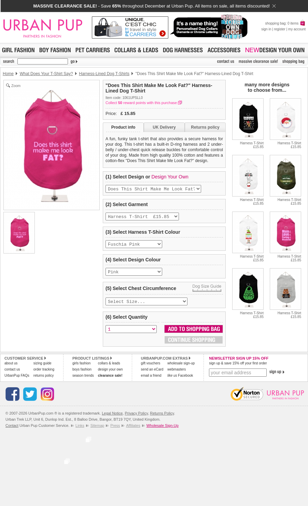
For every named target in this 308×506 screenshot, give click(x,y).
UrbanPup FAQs (16, 380)
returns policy (43, 380)
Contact (11, 430)
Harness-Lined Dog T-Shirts (104, 73)
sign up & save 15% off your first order (238, 368)
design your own (110, 374)
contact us (12, 374)
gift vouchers (150, 368)
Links (79, 430)
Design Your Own (170, 176)
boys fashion (82, 374)
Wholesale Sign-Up (162, 430)
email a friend (151, 380)
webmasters (176, 374)
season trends (83, 380)
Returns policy (205, 127)
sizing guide (42, 368)
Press (115, 430)
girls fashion (81, 368)
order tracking (43, 374)
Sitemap (97, 430)
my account (297, 29)
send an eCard (152, 374)
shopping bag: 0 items (285, 23)
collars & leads (109, 368)
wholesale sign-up (181, 368)
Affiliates (133, 430)
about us (10, 368)
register (279, 29)
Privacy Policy (136, 418)
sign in (266, 29)
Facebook (180, 380)
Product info (123, 127)
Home (8, 73)
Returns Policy (162, 418)
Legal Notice (112, 418)
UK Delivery (164, 127)
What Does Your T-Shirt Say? (46, 73)
